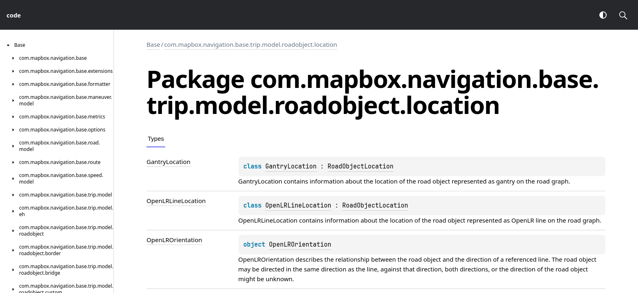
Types (156, 138)
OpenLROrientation (300, 245)
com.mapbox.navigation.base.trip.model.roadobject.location (250, 44)
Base (153, 44)
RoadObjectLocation (360, 166)
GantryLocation (291, 166)
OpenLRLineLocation (298, 205)
